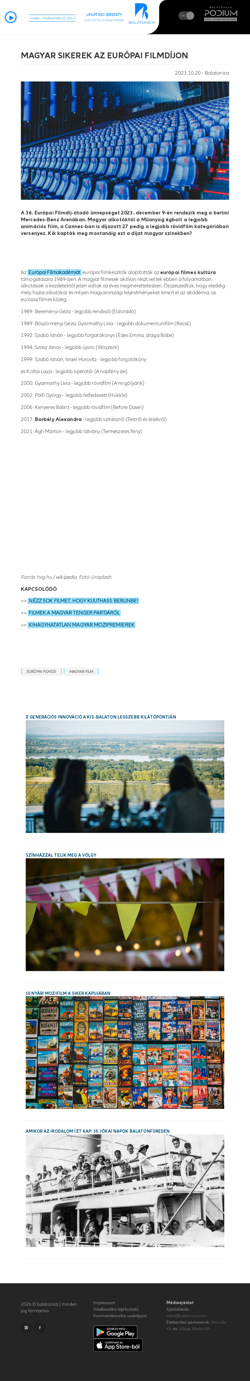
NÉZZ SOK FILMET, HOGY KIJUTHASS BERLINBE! (83, 601)
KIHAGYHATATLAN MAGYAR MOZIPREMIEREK (81, 625)
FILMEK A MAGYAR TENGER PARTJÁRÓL (74, 613)
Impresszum (104, 1302)
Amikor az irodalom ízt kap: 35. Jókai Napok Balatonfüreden (98, 1131)
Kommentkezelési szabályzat (119, 1315)
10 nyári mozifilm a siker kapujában (68, 993)
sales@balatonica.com (186, 1315)
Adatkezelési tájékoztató (115, 1309)
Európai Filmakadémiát (54, 272)
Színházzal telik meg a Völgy (61, 855)
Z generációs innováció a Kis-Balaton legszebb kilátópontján (101, 717)
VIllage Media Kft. (194, 1328)
